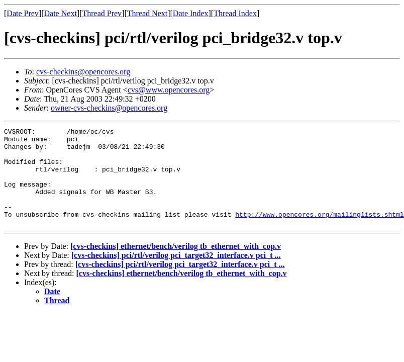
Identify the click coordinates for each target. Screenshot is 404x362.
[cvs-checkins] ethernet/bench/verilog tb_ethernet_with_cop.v (175, 265)
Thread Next (147, 13)
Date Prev (23, 13)
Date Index (191, 13)
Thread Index (235, 13)
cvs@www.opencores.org (169, 89)
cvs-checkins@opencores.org (83, 71)
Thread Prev (102, 13)
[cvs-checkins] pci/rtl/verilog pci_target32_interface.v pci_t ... (176, 274)
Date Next (60, 13)
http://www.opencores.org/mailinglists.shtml (319, 232)
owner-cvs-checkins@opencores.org (109, 108)
